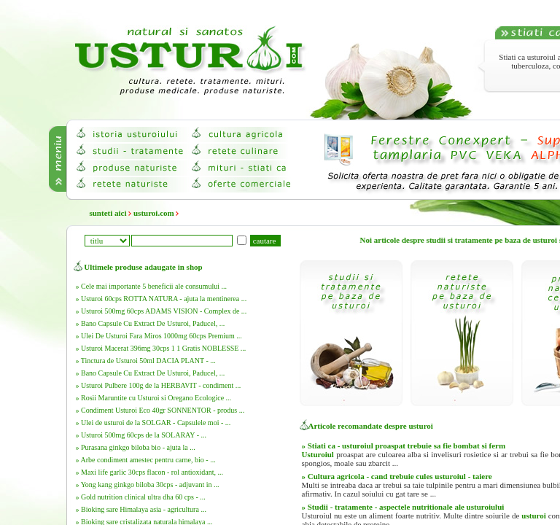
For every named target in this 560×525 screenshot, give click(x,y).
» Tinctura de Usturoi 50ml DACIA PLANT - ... (146, 361)
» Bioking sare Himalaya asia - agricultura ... (141, 509)
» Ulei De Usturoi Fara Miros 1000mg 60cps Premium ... (159, 336)
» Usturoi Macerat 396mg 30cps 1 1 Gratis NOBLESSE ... (161, 348)
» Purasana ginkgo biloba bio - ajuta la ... (135, 447)
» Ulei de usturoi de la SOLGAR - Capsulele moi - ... (153, 423)
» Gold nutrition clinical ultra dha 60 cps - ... (141, 497)
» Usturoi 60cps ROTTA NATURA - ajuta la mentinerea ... (161, 299)
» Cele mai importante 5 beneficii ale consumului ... (151, 286)
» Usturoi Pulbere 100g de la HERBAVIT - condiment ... (158, 385)
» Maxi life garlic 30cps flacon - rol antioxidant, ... (149, 472)
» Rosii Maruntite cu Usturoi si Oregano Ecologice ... (154, 398)
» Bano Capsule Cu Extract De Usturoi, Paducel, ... (150, 323)
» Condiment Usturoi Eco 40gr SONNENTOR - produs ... (160, 410)
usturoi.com (153, 213)
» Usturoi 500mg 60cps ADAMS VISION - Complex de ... (161, 311)
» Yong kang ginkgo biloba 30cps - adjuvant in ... (147, 485)
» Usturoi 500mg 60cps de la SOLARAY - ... (141, 435)
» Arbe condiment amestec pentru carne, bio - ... (146, 460)
